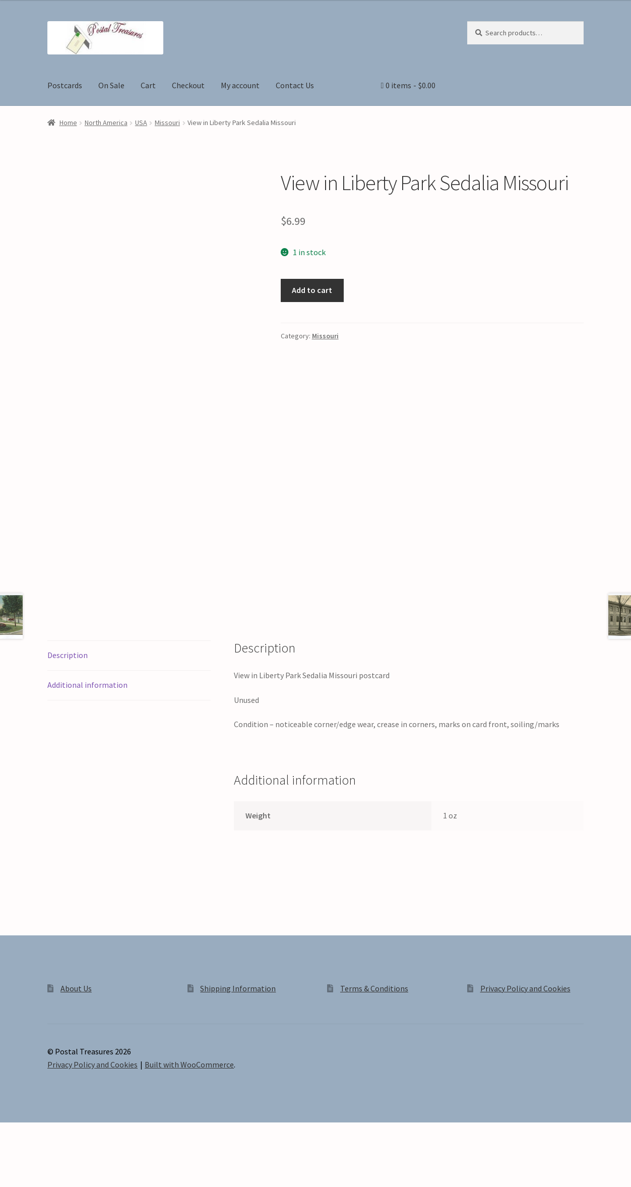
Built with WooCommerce (189, 1101)
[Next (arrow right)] (35, 1182)
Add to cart (312, 290)
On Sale (111, 85)
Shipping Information (238, 1025)
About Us (76, 1025)
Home (68, 122)
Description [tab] (67, 691)
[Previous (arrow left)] (11, 1182)
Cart (148, 85)
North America (106, 122)
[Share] (60, 1168)
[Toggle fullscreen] (35, 1168)
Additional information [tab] (87, 721)
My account (240, 85)
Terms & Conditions (374, 1025)
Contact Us (295, 85)
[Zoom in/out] (11, 1168)
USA (141, 122)
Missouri (167, 122)
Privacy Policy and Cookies (525, 1025)
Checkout (188, 85)
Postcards (64, 85)
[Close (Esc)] (84, 1168)
